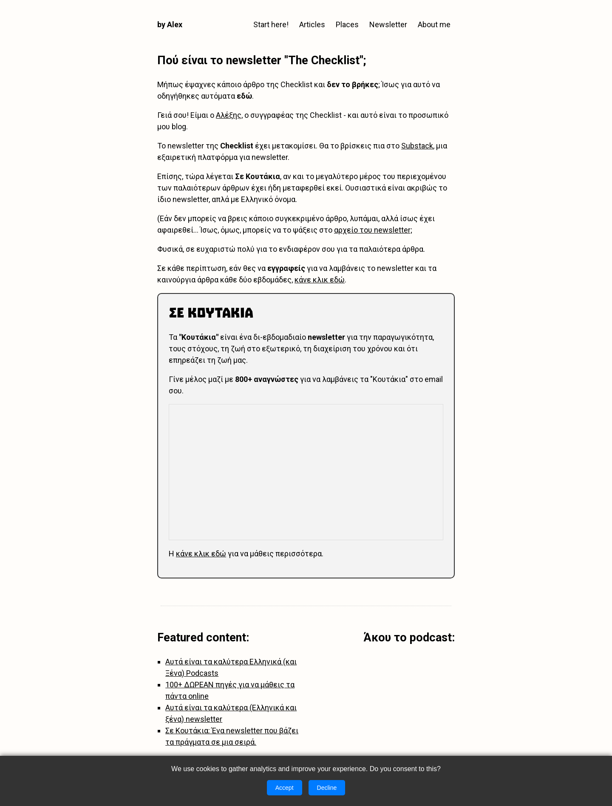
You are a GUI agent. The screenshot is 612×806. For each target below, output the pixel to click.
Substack (417, 145)
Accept (284, 787)
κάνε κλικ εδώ (320, 279)
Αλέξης (228, 115)
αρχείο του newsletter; (373, 229)
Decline (327, 787)
